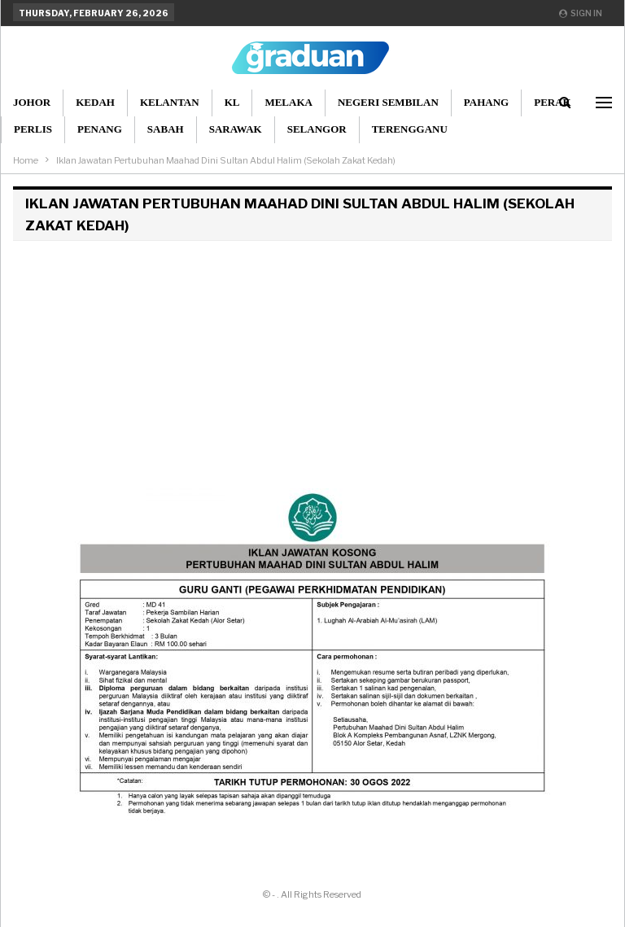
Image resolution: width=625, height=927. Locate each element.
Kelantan (169, 102)
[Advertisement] (312, 362)
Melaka (288, 102)
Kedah (95, 102)
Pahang (486, 102)
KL (232, 102)
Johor (31, 102)
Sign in (580, 13)
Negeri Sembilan (388, 102)
